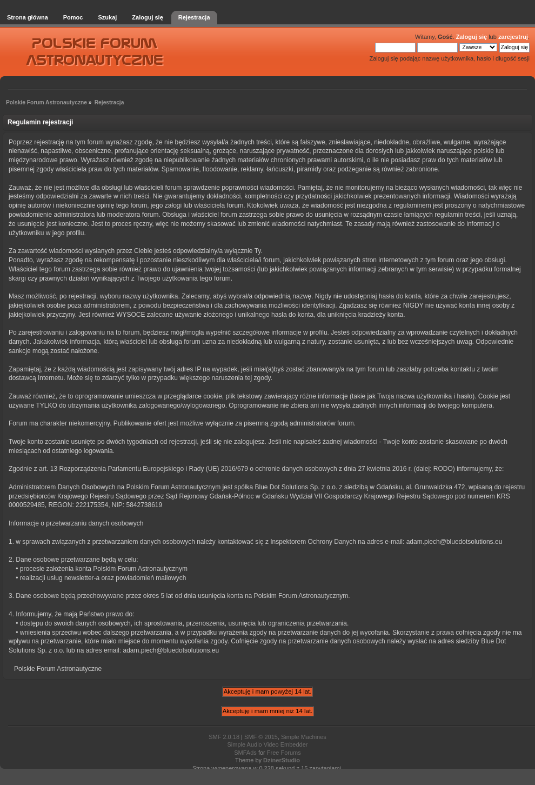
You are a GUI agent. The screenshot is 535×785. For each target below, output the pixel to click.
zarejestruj (513, 37)
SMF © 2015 (261, 737)
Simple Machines (303, 737)
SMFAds (245, 752)
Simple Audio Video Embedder (267, 744)
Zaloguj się (471, 37)
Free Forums (284, 752)
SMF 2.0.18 (224, 737)
